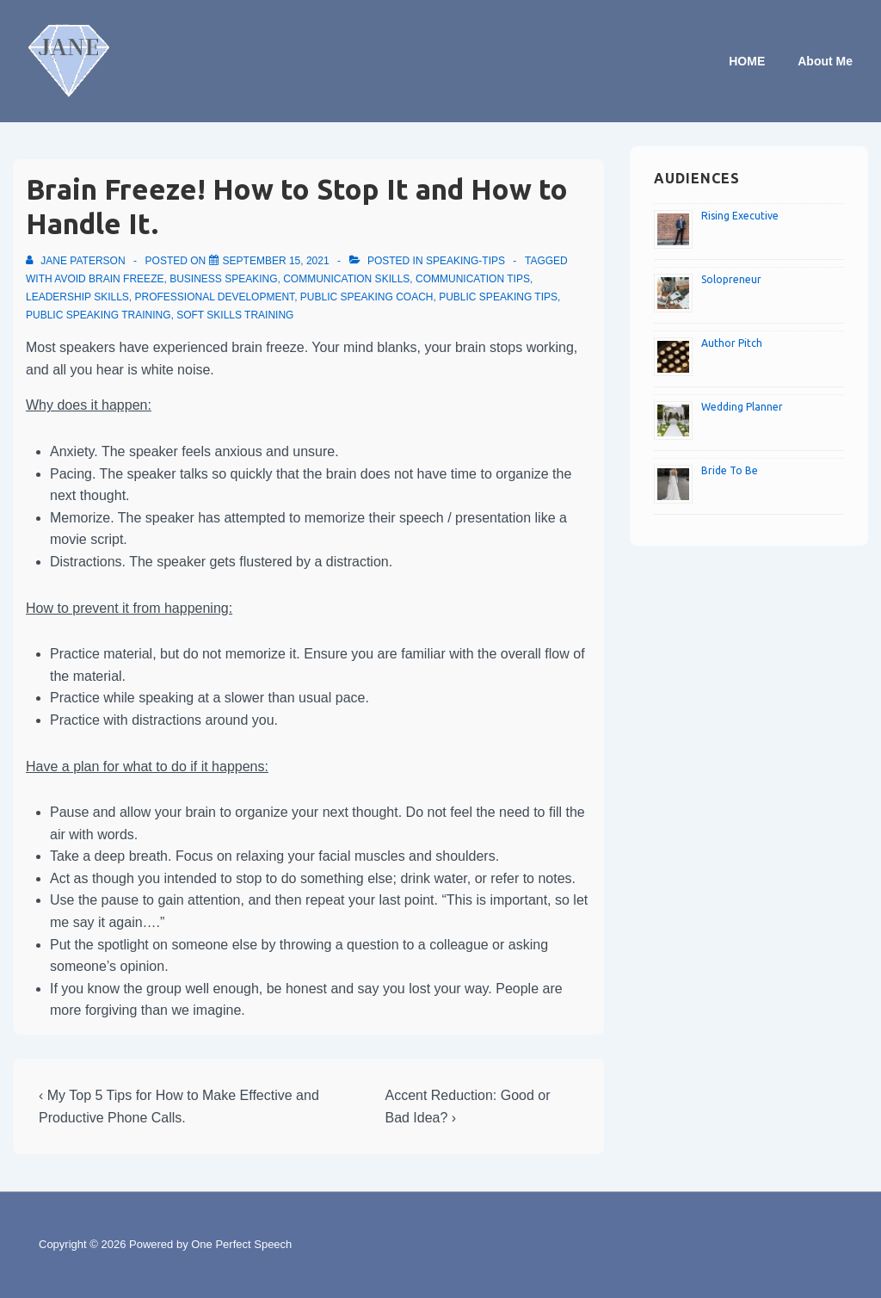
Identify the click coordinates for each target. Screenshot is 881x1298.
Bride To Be (729, 470)
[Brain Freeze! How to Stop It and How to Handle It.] (276, 261)
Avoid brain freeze (108, 279)
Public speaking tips (498, 297)
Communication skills (346, 279)
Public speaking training (98, 315)
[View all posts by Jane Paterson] (77, 261)
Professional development (215, 297)
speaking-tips (465, 261)
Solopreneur (731, 279)
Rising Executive (740, 215)
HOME (747, 61)
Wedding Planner (742, 406)
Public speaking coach (367, 297)
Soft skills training (234, 315)
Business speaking (223, 279)
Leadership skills (77, 297)
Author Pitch (731, 343)
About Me (825, 61)
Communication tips (473, 279)
